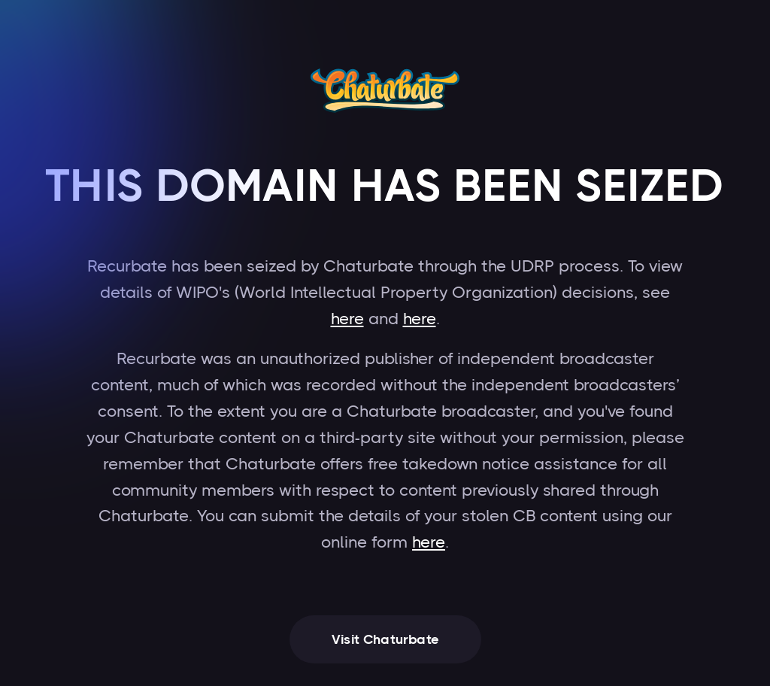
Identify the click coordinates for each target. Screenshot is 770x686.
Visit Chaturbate (385, 639)
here (347, 318)
